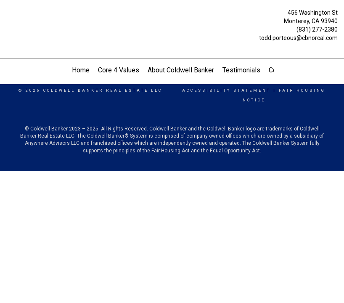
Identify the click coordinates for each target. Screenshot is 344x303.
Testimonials (241, 70)
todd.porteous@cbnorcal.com (298, 38)
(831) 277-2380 (317, 29)
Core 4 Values (118, 70)
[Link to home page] (8, 22)
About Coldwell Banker (181, 70)
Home (81, 70)
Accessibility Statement (226, 90)
